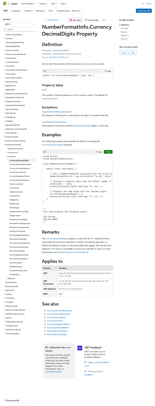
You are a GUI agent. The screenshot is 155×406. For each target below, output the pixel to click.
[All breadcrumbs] (44, 20)
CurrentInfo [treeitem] (14, 188)
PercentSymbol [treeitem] (16, 262)
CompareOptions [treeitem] (12, 62)
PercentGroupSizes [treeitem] (17, 251)
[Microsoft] (5, 3)
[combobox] (19, 24)
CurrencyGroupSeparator (58, 313)
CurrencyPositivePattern (58, 327)
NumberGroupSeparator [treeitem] (19, 227)
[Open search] (142, 3)
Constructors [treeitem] (12, 152)
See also (124, 38)
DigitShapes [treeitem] (10, 89)
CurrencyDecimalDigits (52, 144)
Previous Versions (24, 398)
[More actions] (110, 20)
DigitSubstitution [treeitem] (16, 192)
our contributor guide (54, 370)
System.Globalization (61, 50)
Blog (36, 398)
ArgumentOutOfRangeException (57, 111)
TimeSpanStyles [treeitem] (11, 325)
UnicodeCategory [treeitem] (12, 333)
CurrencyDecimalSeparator (59, 310)
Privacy (58, 398)
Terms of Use (71, 398)
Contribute (47, 398)
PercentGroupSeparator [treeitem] (19, 247)
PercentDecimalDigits (57, 334)
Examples (124, 28)
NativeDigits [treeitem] (14, 207)
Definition (125, 25)
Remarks (124, 32)
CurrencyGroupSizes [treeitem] (18, 172)
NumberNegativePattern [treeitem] (19, 235)
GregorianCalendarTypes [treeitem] (15, 105)
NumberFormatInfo (82, 125)
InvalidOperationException (54, 121)
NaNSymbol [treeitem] (14, 203)
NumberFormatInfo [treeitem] (15, 148)
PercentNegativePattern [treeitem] (19, 255)
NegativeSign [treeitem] (15, 215)
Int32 (44, 89)
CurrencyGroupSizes (56, 317)
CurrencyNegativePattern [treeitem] (20, 176)
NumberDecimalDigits (57, 330)
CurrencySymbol (55, 320)
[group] (77, 189)
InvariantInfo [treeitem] (15, 195)
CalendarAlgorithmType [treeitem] (14, 42)
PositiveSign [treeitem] (14, 274)
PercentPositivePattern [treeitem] (19, 258)
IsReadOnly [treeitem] (14, 199)
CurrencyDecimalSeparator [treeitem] (20, 164)
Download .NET (143, 10)
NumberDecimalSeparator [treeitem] (20, 223)
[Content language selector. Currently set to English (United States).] (15, 391)
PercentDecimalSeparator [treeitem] (20, 243)
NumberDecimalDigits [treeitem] (18, 219)
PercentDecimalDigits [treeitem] (18, 239)
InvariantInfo (48, 98)
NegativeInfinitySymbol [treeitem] (19, 211)
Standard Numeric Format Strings (72, 252)
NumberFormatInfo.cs (58, 57)
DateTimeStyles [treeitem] (11, 81)
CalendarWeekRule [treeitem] (12, 46)
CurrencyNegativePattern (58, 324)
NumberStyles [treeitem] (11, 282)
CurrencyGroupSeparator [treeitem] (20, 168)
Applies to (125, 35)
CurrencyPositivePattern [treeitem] (19, 180)
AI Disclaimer (8, 398)
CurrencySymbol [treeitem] (16, 184)
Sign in (149, 3)
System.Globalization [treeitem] (13, 34)
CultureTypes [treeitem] (10, 74)
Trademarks (84, 398)
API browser (53, 20)
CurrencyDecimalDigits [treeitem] (19, 160)
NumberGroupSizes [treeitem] (17, 231)
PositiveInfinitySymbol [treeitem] (18, 270)
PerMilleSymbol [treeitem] (16, 266)
